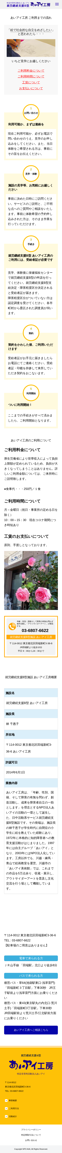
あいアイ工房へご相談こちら (31, 1029)
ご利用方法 (14, 1108)
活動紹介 (13, 1116)
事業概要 (13, 1100)
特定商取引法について (31, 1135)
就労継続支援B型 (28, 5)
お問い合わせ (31, 1140)
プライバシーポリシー (31, 1129)
